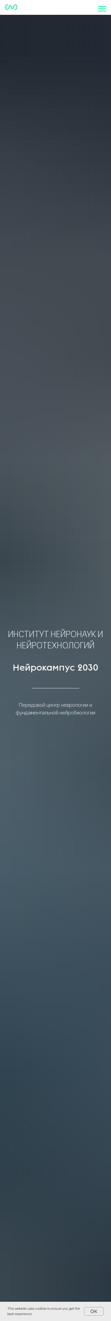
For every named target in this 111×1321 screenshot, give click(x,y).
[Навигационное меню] (102, 9)
